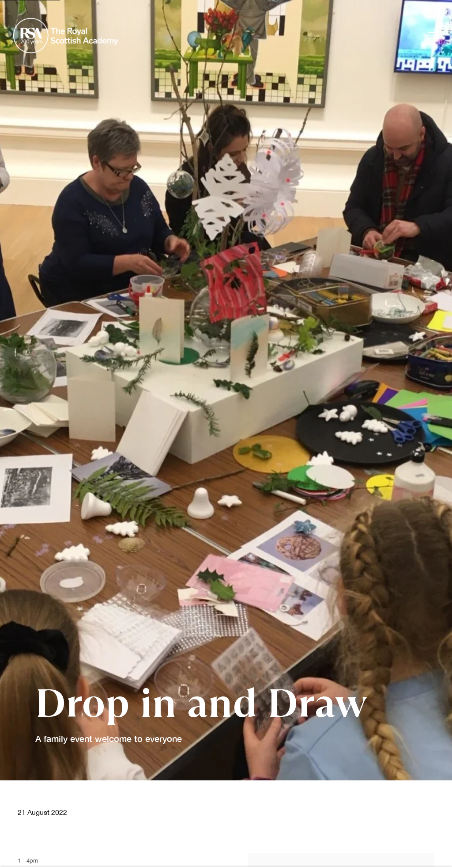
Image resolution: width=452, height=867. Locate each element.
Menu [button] (432, 35)
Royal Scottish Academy (66, 35)
